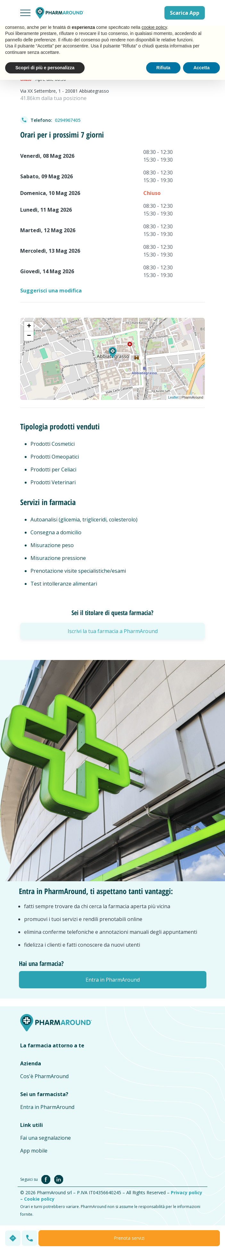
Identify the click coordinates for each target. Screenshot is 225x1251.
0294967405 (67, 120)
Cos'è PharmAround (44, 1076)
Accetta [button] (201, 67)
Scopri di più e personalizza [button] (44, 67)
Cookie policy (39, 1199)
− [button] (29, 336)
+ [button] (29, 326)
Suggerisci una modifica (51, 290)
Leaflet (173, 397)
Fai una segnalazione (45, 1137)
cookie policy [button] (154, 27)
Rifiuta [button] (163, 67)
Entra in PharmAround (47, 1107)
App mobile (33, 1150)
